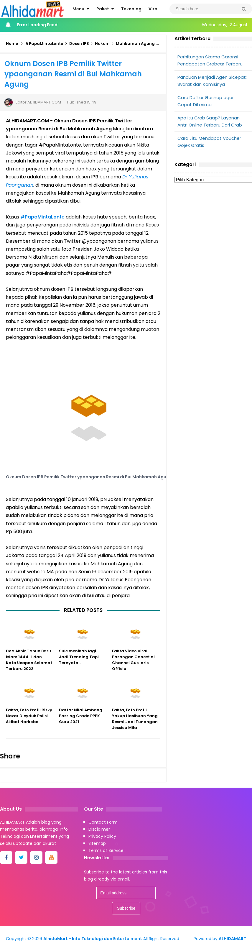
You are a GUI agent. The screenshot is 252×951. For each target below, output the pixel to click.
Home (12, 43)
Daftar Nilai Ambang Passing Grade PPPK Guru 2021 (80, 724)
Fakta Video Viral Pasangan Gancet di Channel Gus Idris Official (133, 668)
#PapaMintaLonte (44, 43)
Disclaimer (99, 829)
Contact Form (103, 822)
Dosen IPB (79, 43)
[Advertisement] (213, 232)
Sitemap (97, 843)
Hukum (102, 43)
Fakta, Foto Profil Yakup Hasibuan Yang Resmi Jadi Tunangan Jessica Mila (135, 727)
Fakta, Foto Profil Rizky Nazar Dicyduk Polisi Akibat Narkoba (29, 724)
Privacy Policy (102, 836)
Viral (166, 43)
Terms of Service (105, 850)
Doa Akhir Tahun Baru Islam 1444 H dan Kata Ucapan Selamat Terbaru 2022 (29, 668)
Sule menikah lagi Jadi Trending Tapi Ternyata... (79, 665)
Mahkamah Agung (135, 43)
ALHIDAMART (232, 939)
